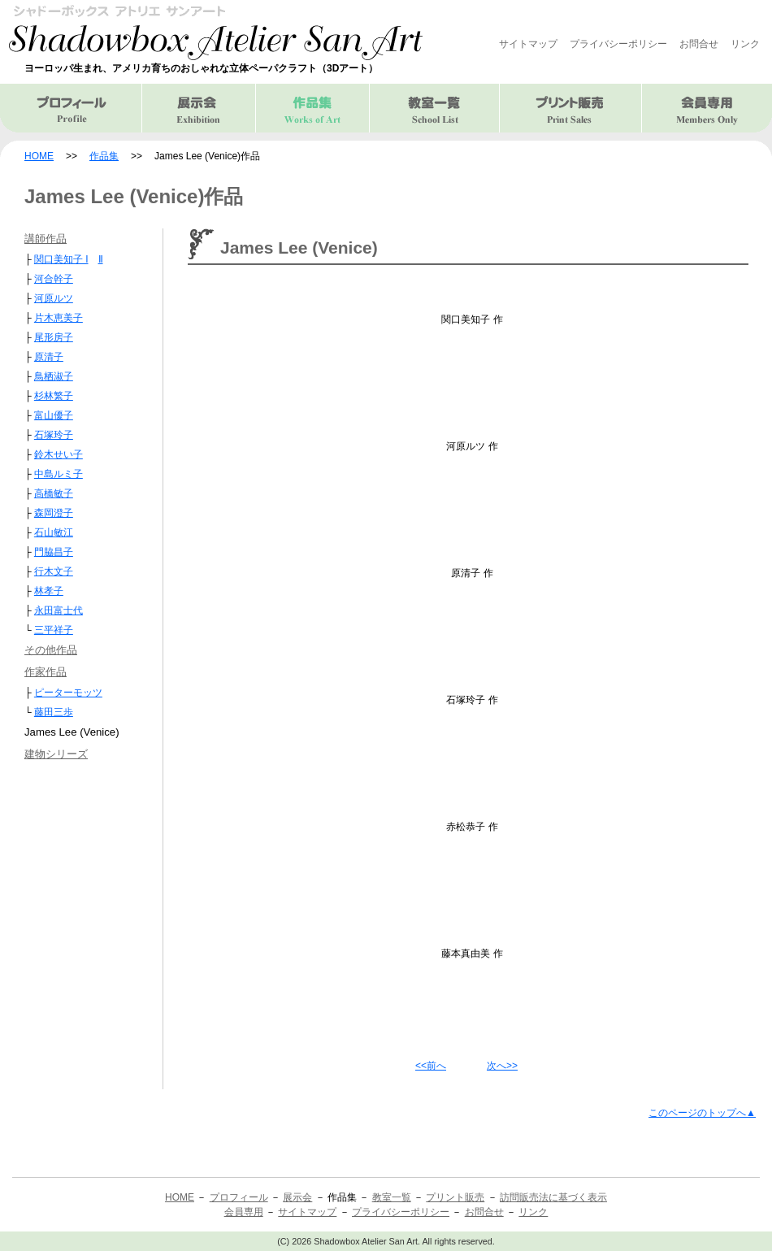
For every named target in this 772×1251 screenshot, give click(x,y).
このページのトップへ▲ (702, 1113)
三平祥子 (53, 630)
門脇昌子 (53, 552)
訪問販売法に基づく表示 (553, 1197)
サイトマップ (528, 44)
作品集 (104, 156)
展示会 (199, 108)
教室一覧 (435, 108)
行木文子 (53, 571)
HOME (39, 156)
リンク (745, 44)
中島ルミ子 (58, 474)
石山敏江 (53, 532)
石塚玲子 (53, 435)
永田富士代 (58, 610)
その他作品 (50, 650)
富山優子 (53, 415)
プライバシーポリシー (618, 44)
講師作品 (45, 238)
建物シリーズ (56, 754)
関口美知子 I (61, 259)
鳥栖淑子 (53, 376)
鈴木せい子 (58, 454)
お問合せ (698, 44)
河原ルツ (53, 298)
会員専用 (707, 108)
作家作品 (45, 672)
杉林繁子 (53, 396)
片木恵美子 (58, 318)
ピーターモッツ (68, 692)
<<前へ (430, 1065)
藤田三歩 (53, 712)
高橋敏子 (53, 493)
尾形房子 (53, 337)
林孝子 (48, 591)
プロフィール (71, 108)
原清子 (48, 357)
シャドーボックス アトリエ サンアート (215, 32)
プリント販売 (571, 108)
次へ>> (502, 1065)
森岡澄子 (53, 513)
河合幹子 (53, 279)
